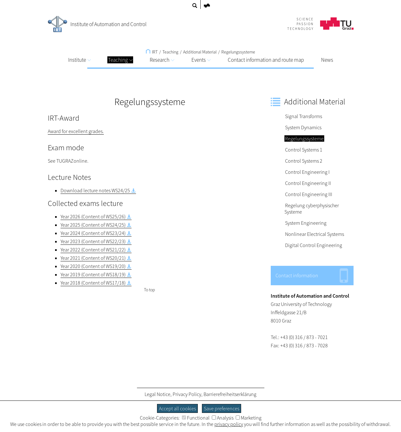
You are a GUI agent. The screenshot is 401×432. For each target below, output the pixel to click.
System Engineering (305, 223)
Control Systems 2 (303, 161)
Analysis (222, 417)
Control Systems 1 (303, 149)
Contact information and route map (266, 59)
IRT (152, 52)
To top (149, 290)
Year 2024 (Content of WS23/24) (93, 233)
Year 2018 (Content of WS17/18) (93, 283)
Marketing (248, 417)
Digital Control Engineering (313, 245)
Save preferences (221, 408)
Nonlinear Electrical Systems (314, 234)
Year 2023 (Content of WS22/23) (93, 241)
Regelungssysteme (238, 52)
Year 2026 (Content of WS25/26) (93, 216)
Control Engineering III (308, 194)
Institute (79, 59)
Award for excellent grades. (76, 131)
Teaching (120, 59)
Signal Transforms (303, 116)
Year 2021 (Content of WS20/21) (93, 258)
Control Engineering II (308, 183)
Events (201, 59)
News (327, 59)
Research (162, 59)
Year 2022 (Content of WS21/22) (93, 249)
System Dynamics (303, 127)
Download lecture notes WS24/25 (95, 190)
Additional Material (200, 52)
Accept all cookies (177, 408)
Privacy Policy (187, 394)
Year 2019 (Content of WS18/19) (93, 274)
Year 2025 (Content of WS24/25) (93, 225)
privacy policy (228, 424)
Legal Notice (157, 394)
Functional (196, 417)
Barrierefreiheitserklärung (230, 394)
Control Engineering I (307, 172)
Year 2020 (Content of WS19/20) (93, 266)
